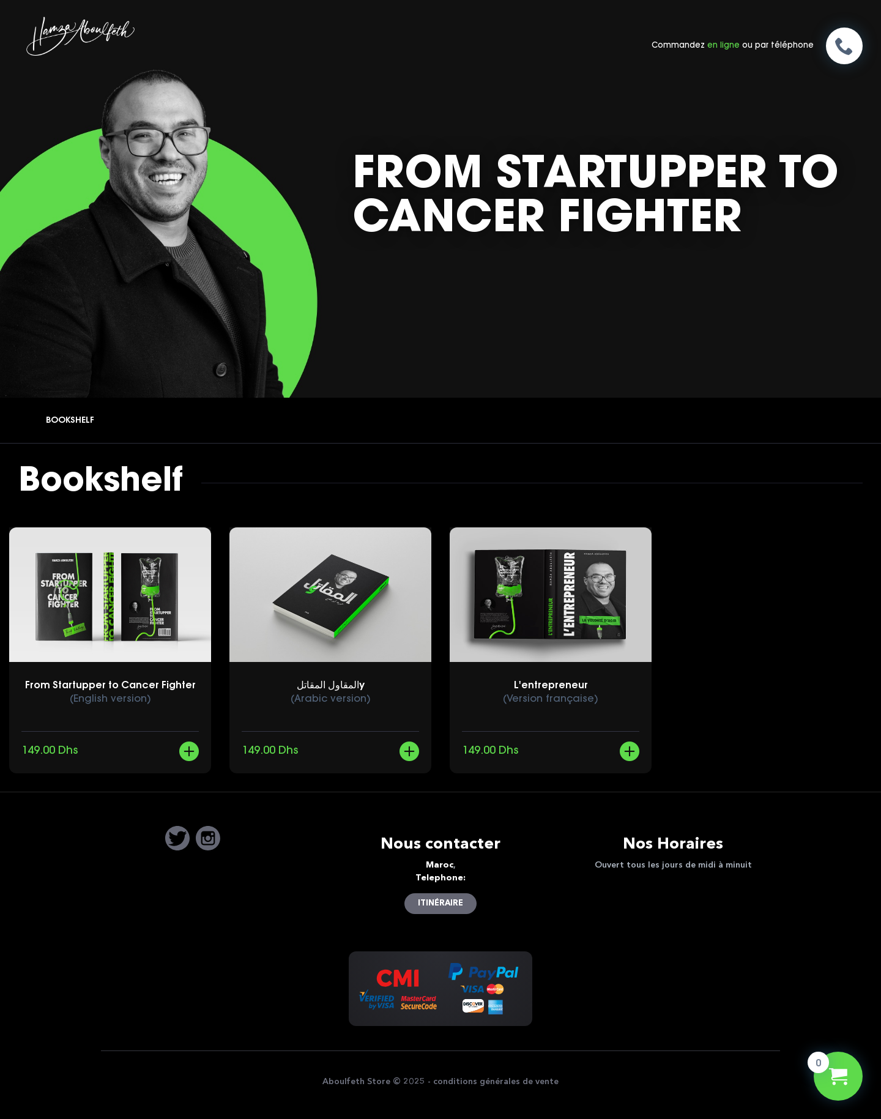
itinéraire (440, 903)
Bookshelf (70, 421)
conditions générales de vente (496, 1081)
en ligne (723, 46)
